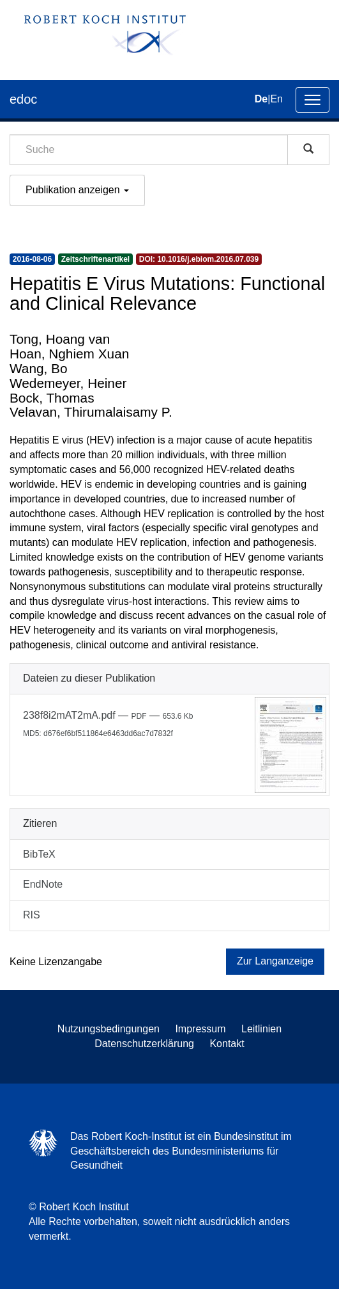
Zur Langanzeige (275, 961)
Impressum (200, 1028)
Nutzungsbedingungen (108, 1028)
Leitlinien (261, 1028)
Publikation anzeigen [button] (77, 189)
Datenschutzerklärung (144, 1043)
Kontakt (226, 1043)
